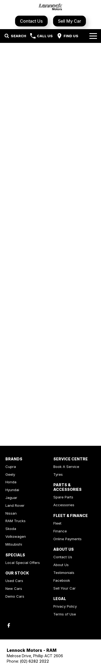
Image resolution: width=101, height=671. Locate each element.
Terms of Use (64, 614)
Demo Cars (14, 596)
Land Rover (15, 505)
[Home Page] (50, 7)
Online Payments (67, 539)
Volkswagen (15, 536)
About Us (61, 565)
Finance (60, 531)
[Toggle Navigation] (93, 36)
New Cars (13, 588)
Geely (10, 474)
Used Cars (14, 580)
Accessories (63, 505)
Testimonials (63, 572)
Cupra (10, 466)
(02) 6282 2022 (34, 661)
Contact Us (31, 21)
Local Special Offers (22, 562)
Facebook (61, 580)
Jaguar (11, 497)
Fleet (57, 523)
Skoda (10, 528)
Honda (10, 482)
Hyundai (12, 490)
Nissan (11, 513)
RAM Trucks (15, 521)
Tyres (58, 474)
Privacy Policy (65, 606)
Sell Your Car (64, 588)
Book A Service (66, 466)
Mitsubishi (13, 544)
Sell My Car (69, 21)
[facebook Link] (8, 625)
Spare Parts (63, 497)
